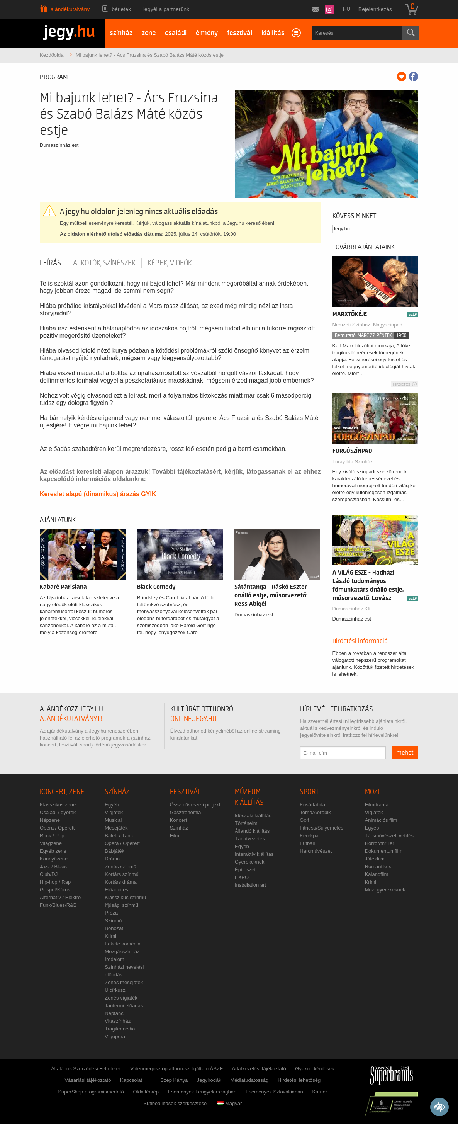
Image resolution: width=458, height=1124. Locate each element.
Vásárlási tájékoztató (87, 1080)
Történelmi (246, 823)
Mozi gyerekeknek (385, 890)
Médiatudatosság (249, 1080)
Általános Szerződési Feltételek (86, 1068)
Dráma (112, 859)
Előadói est (117, 890)
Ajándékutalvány (70, 9)
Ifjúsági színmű (121, 905)
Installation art (250, 885)
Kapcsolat (131, 1080)
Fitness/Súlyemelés (321, 828)
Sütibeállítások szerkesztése (175, 1103)
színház (121, 33)
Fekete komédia (123, 944)
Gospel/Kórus (55, 890)
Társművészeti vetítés (389, 835)
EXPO (242, 877)
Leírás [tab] (50, 263)
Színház (117, 792)
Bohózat (114, 928)
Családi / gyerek (58, 812)
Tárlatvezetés (250, 839)
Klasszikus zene (58, 805)
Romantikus (378, 866)
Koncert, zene (62, 792)
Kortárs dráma (120, 882)
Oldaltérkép (145, 1092)
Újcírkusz (115, 990)
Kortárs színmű (121, 874)
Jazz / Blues (53, 866)
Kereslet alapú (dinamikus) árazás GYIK (98, 494)
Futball (307, 843)
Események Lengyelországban (202, 1092)
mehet (405, 752)
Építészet (245, 869)
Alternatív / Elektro (60, 897)
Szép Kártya (174, 1080)
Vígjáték (114, 812)
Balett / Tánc (119, 835)
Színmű (113, 920)
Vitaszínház (118, 1021)
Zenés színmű (120, 866)
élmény (207, 33)
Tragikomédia (120, 1029)
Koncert (178, 820)
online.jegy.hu (193, 719)
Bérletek (121, 9)
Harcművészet (316, 851)
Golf (304, 820)
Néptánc (114, 1013)
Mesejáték (116, 828)
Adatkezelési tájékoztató (259, 1068)
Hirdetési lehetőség (299, 1080)
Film (175, 835)
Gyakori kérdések (314, 1068)
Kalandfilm (376, 874)
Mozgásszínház (122, 951)
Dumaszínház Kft (351, 609)
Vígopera (115, 1036)
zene (149, 33)
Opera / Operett (57, 828)
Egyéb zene (53, 851)
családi (176, 33)
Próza (111, 913)
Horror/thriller (379, 843)
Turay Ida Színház (352, 461)
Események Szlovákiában (274, 1092)
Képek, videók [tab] (170, 263)
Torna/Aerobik (315, 812)
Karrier (319, 1092)
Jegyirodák (209, 1080)
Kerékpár (310, 835)
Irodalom (114, 959)
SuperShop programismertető (91, 1092)
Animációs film (381, 820)
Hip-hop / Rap (55, 882)
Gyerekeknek (250, 862)
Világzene (51, 843)
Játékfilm (375, 859)
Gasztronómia (185, 812)
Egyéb (112, 805)
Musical (113, 820)
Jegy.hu (341, 228)
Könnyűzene (54, 859)
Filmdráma (376, 805)
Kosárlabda (312, 805)
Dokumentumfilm (384, 851)
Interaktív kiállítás (254, 854)
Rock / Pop (52, 835)
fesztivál (239, 33)
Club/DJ (49, 874)
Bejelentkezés (375, 9)
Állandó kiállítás (252, 831)
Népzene (50, 820)
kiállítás (273, 33)
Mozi (372, 792)
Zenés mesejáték (124, 982)
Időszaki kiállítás (253, 815)
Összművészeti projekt (195, 805)
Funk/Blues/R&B (58, 905)
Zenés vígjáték (121, 998)
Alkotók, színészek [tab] (104, 263)
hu (346, 9)
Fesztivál (185, 792)
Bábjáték (114, 851)
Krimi (110, 936)
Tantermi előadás (124, 1005)
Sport (309, 792)
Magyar (229, 1103)
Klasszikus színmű (125, 897)
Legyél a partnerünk (166, 9)
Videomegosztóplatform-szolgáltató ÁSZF (176, 1068)
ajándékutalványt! (71, 719)
